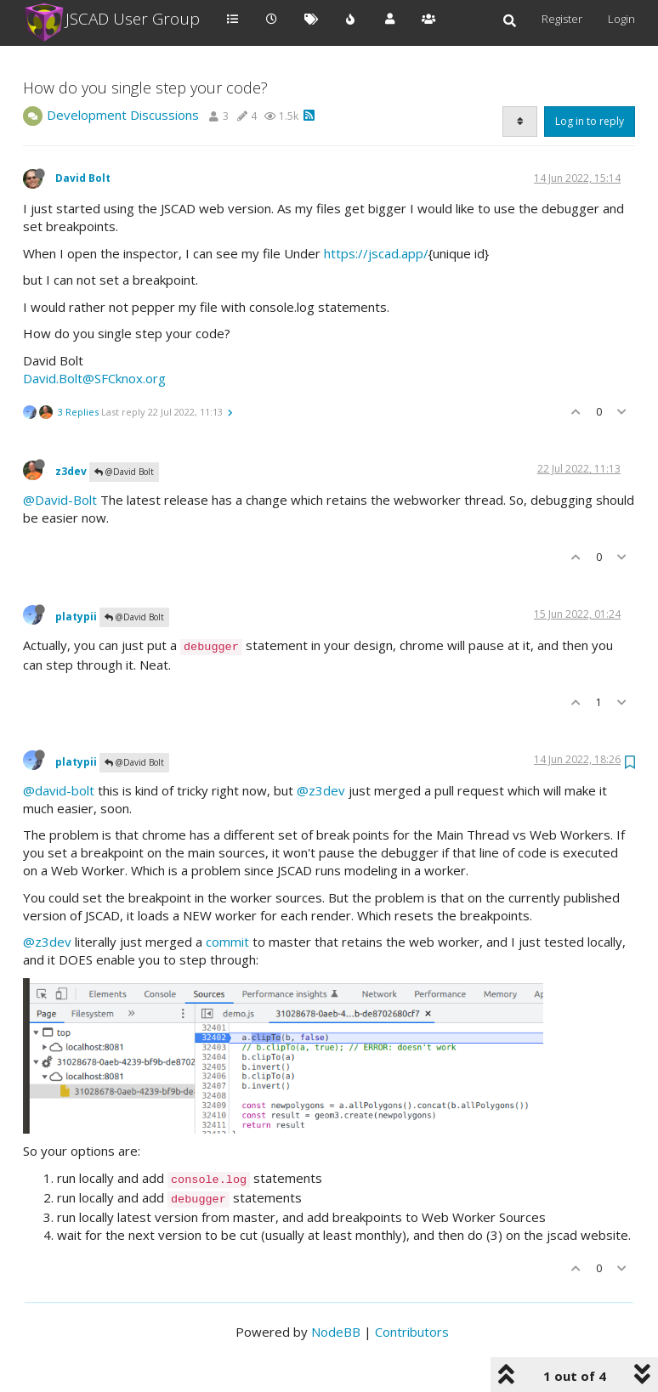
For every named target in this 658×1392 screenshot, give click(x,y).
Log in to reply (589, 121)
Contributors (412, 1331)
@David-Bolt (60, 499)
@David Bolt (124, 472)
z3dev (71, 471)
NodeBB (335, 1331)
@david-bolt (58, 790)
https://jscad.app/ (376, 253)
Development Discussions (123, 114)
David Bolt (83, 178)
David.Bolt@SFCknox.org (94, 378)
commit (227, 941)
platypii (76, 616)
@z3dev (321, 790)
